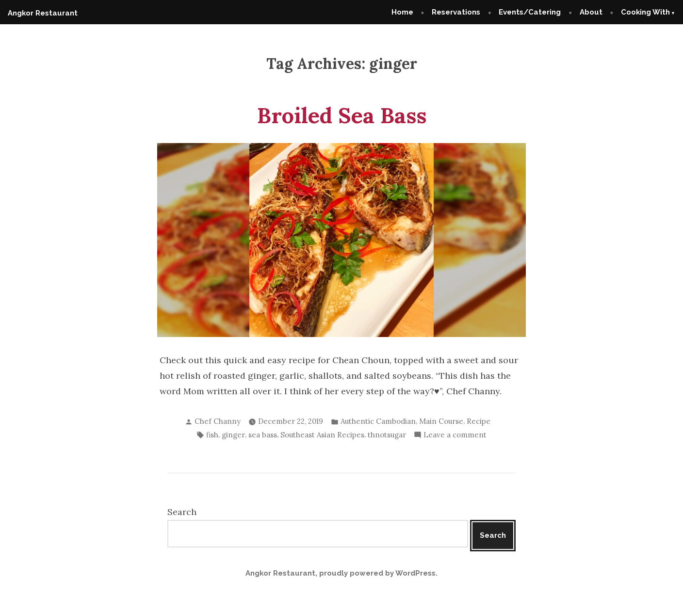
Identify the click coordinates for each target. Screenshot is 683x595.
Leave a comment (455, 435)
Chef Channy (218, 421)
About (591, 12)
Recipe (478, 421)
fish (212, 434)
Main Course (441, 421)
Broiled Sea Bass (341, 115)
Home (402, 12)
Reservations (456, 12)
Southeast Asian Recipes (322, 434)
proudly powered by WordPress (377, 573)
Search (181, 511)
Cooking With (645, 12)
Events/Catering (530, 12)
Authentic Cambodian (378, 421)
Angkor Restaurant (43, 13)
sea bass (262, 434)
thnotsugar (387, 434)
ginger (233, 434)
